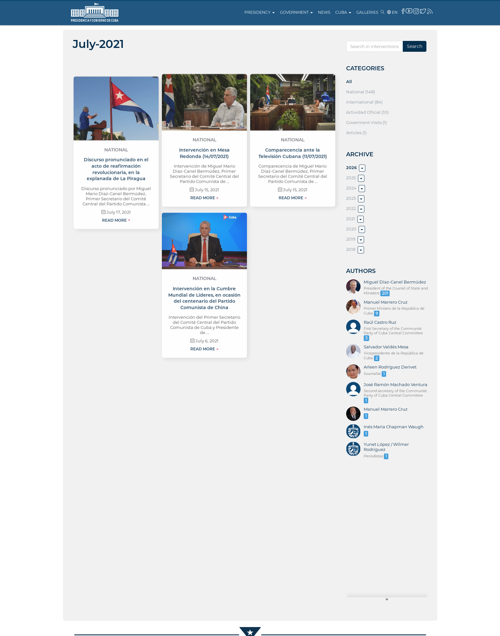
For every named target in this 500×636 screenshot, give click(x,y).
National (116, 182)
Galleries (367, 12)
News (324, 12)
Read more (114, 253)
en (392, 12)
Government (296, 12)
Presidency (259, 12)
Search (414, 46)
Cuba (343, 12)
